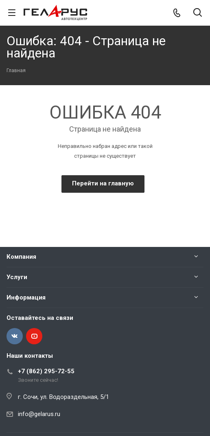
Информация (26, 297)
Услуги (17, 277)
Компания (21, 256)
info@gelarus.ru (39, 414)
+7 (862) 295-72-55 (46, 371)
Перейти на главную (103, 183)
